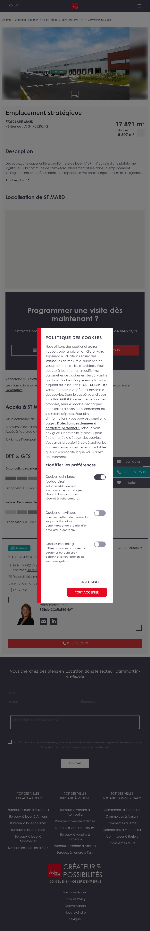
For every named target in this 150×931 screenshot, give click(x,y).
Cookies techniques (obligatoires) (67, 488)
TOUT (87, 592)
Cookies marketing (67, 552)
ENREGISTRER (90, 582)
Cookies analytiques (67, 521)
